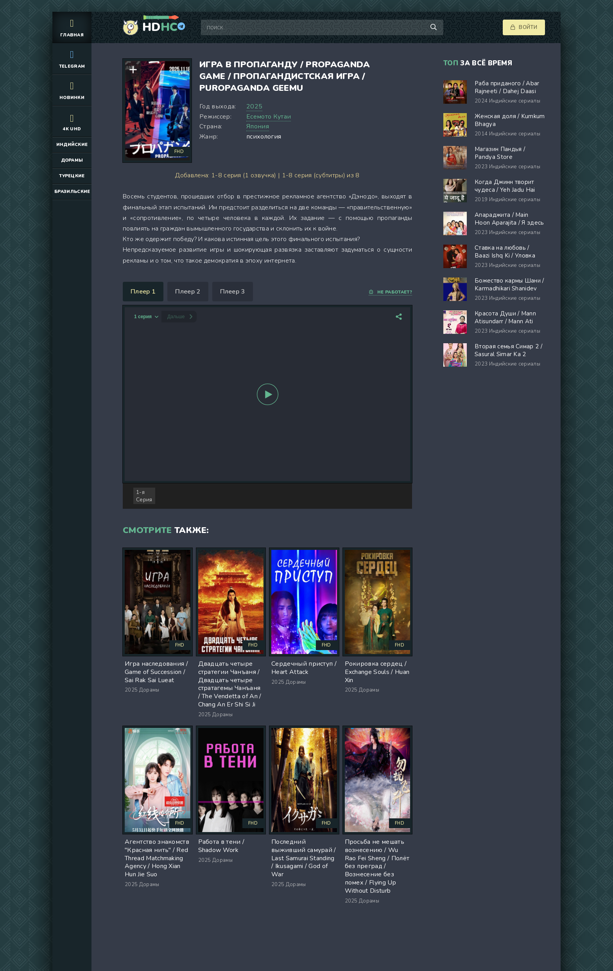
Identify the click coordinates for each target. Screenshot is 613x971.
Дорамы (72, 160)
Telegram (72, 58)
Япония (257, 126)
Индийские (72, 145)
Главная (72, 27)
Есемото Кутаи (268, 116)
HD (159, 27)
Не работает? (390, 292)
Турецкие (72, 176)
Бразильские (72, 192)
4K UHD (72, 121)
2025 (254, 106)
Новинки (72, 90)
